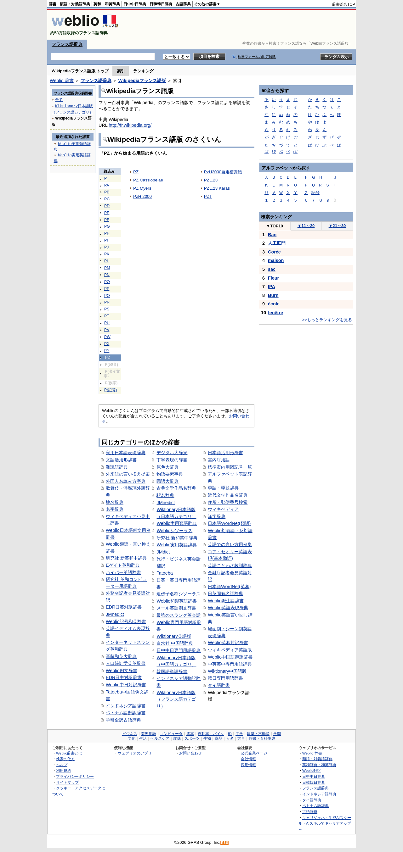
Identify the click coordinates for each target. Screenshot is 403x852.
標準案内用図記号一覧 (230, 467)
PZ (136, 172)
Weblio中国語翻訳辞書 (230, 657)
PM (107, 268)
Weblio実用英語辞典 (176, 544)
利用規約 (63, 770)
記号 (315, 192)
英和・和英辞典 (107, 4)
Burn (273, 295)
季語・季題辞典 (223, 487)
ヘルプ (61, 765)
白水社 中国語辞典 (174, 643)
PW (107, 337)
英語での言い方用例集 (230, 544)
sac (271, 269)
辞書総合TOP (343, 4)
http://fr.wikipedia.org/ (130, 125)
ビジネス (129, 734)
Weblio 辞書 (62, 80)
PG (107, 226)
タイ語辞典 (311, 800)
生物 (207, 738)
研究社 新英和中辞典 (126, 557)
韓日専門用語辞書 (225, 678)
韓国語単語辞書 (171, 671)
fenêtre (275, 312)
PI (106, 240)
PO (107, 282)
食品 (218, 738)
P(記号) (110, 390)
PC (107, 199)
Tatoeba (164, 573)
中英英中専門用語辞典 (230, 663)
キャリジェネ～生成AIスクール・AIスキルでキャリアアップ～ (324, 823)
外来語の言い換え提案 (128, 473)
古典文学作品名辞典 (176, 488)
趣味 (177, 738)
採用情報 (248, 765)
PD (107, 206)
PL (106, 261)
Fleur (273, 278)
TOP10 (274, 226)
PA (106, 185)
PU (107, 323)
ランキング (143, 71)
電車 (190, 734)
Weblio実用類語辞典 (176, 523)
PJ (106, 247)
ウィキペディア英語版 (230, 649)
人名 (230, 738)
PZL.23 (211, 180)
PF (106, 220)
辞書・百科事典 (262, 738)
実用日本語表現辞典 (125, 452)
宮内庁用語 (219, 459)
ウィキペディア (223, 509)
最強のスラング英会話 (178, 615)
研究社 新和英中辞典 (176, 537)
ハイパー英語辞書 (123, 572)
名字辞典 (114, 509)
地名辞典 (114, 502)
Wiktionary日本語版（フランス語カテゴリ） (176, 699)
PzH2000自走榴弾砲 (223, 172)
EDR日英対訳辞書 (124, 607)
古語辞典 (183, 4)
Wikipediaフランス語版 (142, 80)
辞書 (52, 4)
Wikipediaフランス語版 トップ (80, 71)
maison (276, 260)
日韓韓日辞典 (161, 4)
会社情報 (248, 759)
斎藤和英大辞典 (121, 656)
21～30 (337, 225)
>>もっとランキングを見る (327, 319)
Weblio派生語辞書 (226, 600)
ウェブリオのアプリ (135, 753)
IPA (271, 286)
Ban (272, 234)
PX (106, 344)
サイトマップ (67, 782)
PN (107, 275)
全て (59, 99)
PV (106, 330)
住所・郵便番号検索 (227, 502)
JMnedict (115, 614)
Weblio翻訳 (311, 770)
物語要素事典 (169, 473)
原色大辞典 (167, 467)
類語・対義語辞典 (75, 4)
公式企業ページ (254, 753)
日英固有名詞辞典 (225, 593)
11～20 (306, 225)
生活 (143, 738)
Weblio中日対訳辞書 (126, 684)
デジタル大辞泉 (171, 452)
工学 (239, 734)
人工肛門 (277, 243)
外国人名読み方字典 (125, 481)
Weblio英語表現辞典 (228, 607)
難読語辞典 (117, 467)
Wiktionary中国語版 (227, 671)
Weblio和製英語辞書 (176, 601)
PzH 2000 (142, 196)
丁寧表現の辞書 (171, 459)
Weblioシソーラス (174, 530)
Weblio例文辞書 (121, 670)
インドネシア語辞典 (319, 794)
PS (106, 309)
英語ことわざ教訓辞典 (230, 565)
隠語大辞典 (167, 481)
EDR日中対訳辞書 (124, 677)
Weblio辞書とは (69, 753)
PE (106, 213)
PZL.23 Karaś (217, 188)
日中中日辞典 (134, 4)
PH (107, 233)
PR (107, 302)
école (274, 303)
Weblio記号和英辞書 (126, 621)
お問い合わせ (190, 753)
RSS (225, 842)
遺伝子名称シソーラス (178, 593)
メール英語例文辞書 (176, 607)
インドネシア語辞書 (125, 705)
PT (106, 316)
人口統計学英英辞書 (125, 663)
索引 (121, 71)
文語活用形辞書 (121, 459)
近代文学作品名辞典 (227, 495)
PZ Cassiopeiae (148, 180)
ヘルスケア (159, 738)
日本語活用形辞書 (225, 452)
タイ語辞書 (219, 685)
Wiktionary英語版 (173, 636)
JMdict (163, 551)
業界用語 (148, 734)
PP (106, 289)
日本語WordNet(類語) (229, 523)
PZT (208, 196)
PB (106, 192)
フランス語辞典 (67, 44)
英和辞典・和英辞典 (319, 765)
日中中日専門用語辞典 (178, 650)
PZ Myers (142, 188)
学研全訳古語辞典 (123, 719)
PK (106, 254)
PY (106, 350)
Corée (274, 251)
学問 (277, 734)
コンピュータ (171, 734)
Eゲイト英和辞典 (123, 565)
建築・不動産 (258, 734)
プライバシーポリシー (75, 776)
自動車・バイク (211, 734)
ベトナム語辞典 (315, 806)
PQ (107, 295)
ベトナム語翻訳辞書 (125, 712)
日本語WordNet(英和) (229, 586)
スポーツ (192, 738)
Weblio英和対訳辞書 (228, 642)
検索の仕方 (65, 759)
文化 (131, 738)
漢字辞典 (216, 516)
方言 (241, 738)
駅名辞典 (165, 495)
